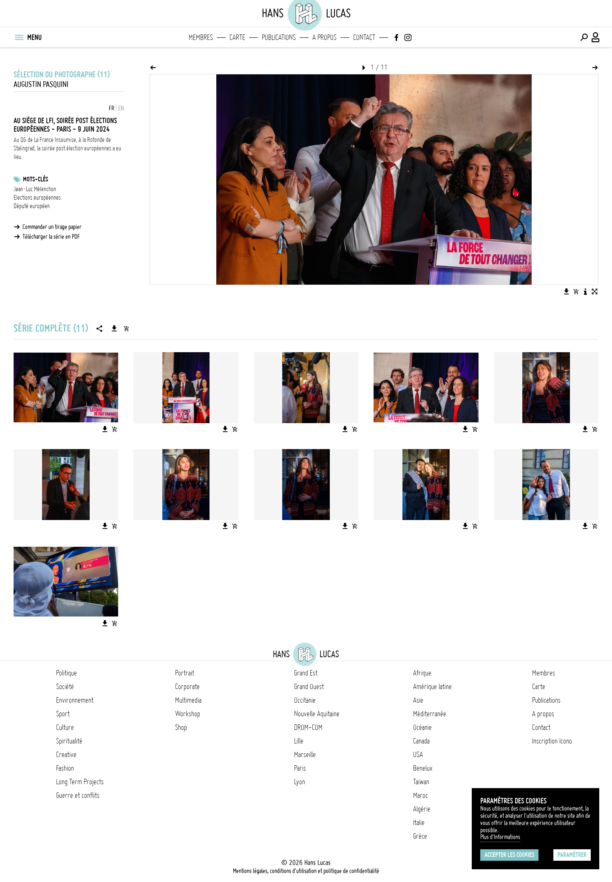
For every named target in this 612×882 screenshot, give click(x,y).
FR (111, 108)
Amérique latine (432, 686)
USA (418, 754)
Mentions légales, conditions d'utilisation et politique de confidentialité (306, 871)
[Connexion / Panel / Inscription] (596, 37)
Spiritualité (69, 741)
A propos (324, 37)
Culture (65, 727)
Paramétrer (572, 855)
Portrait (184, 673)
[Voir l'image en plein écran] (594, 291)
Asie (418, 700)
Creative (66, 754)
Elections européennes (37, 197)
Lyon (299, 781)
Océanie (422, 727)
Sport (63, 714)
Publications (279, 37)
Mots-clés (35, 179)
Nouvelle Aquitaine (317, 714)
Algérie (422, 809)
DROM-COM (308, 727)
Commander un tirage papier (52, 227)
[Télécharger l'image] (566, 291)
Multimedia (188, 700)
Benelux (422, 768)
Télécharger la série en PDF (51, 236)
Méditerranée (429, 714)
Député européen (32, 206)
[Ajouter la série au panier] (126, 328)
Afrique (422, 673)
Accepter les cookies (509, 855)
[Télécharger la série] (114, 328)
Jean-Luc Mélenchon (35, 189)
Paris (300, 768)
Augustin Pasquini (41, 84)
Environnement (75, 700)
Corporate (187, 686)
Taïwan (421, 781)
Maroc (420, 795)
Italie (419, 822)
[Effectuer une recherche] (584, 37)
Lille (298, 741)
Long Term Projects (80, 781)
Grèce (420, 836)
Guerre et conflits (77, 795)
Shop (181, 727)
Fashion (65, 768)
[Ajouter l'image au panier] (576, 291)
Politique (66, 673)
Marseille (305, 754)
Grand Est (305, 673)
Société (65, 686)
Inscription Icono (552, 741)
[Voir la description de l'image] (585, 291)
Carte (237, 37)
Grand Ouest (309, 686)
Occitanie (305, 700)
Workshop (187, 714)
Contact (364, 37)
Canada (421, 741)
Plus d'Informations (500, 837)
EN (121, 108)
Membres (201, 37)
